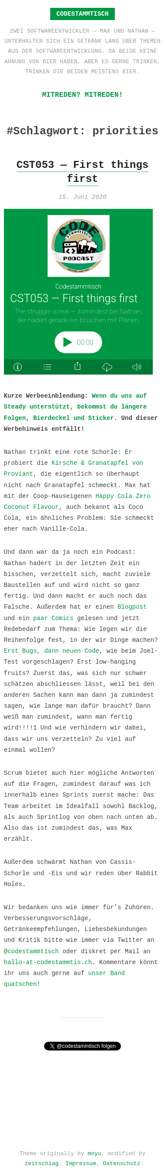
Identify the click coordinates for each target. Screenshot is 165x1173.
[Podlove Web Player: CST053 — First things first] (83, 292)
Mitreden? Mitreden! (82, 95)
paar (40, 618)
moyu (94, 1151)
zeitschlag (41, 1161)
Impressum (80, 1161)
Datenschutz (122, 1161)
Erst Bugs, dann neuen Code (51, 650)
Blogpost (132, 606)
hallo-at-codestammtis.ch (48, 962)
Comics (62, 618)
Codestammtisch (82, 14)
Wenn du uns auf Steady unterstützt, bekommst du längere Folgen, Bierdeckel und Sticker (75, 406)
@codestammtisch (31, 951)
